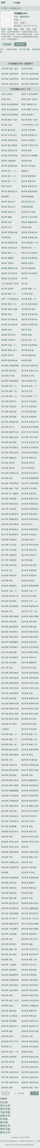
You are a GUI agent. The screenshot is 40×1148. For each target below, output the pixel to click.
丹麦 (9, 29)
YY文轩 (16, 3)
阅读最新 (7, 44)
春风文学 (5, 1125)
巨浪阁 (4, 1119)
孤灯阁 (4, 1122)
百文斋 (4, 1102)
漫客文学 (5, 1115)
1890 (22, 29)
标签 (3, 29)
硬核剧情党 (24, 17)
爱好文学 (5, 1132)
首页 (3, 2)
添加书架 (20, 44)
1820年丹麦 (11, 49)
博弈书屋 (5, 1129)
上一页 (5, 1093)
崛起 (16, 29)
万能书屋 (5, 1112)
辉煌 (35, 29)
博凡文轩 (5, 1105)
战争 (28, 29)
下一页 (34, 1093)
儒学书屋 (5, 1109)
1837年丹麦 (24, 49)
